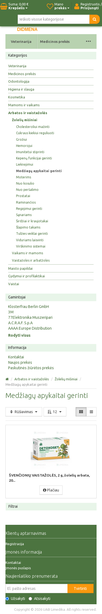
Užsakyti (15, 598)
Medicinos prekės (55, 41)
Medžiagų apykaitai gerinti (39, 171)
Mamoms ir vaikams (24, 105)
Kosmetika (16, 97)
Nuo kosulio (25, 183)
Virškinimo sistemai (30, 246)
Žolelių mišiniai (24, 120)
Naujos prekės (20, 362)
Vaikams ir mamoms (27, 253)
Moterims (23, 177)
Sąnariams (24, 215)
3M (11, 312)
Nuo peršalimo (27, 189)
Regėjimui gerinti (29, 208)
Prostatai (23, 196)
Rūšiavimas (24, 412)
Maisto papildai (20, 268)
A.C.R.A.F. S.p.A (20, 323)
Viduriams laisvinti (30, 240)
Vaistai (13, 284)
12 (55, 412)
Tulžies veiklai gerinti (32, 233)
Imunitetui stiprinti (30, 152)
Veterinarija (21, 41)
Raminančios (26, 202)
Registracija (14, 544)
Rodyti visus (19, 335)
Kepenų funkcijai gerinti (34, 158)
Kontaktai (16, 357)
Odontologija (18, 81)
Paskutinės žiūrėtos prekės (31, 368)
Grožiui (21, 139)
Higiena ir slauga (21, 89)
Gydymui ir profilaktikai (26, 276)
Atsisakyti (39, 598)
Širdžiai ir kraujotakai (32, 221)
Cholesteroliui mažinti (33, 126)
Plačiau (51, 490)
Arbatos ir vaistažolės (27, 113)
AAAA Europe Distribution (30, 328)
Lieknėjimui (24, 164)
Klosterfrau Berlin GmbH (28, 306)
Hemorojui (24, 145)
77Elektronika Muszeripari (30, 317)
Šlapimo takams (28, 227)
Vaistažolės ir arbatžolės (31, 260)
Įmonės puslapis (18, 568)
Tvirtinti (80, 588)
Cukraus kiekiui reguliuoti (35, 133)
